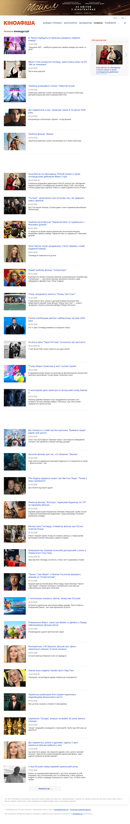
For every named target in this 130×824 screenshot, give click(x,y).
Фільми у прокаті (52, 23)
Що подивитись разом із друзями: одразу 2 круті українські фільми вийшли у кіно (53, 743)
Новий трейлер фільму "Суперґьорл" (47, 270)
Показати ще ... (45, 789)
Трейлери (110, 23)
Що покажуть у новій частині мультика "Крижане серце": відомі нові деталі (57, 431)
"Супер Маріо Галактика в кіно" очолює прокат (52, 366)
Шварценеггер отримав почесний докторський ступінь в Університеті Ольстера (57, 551)
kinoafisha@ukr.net (61, 810)
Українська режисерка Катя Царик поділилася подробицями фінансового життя (52, 695)
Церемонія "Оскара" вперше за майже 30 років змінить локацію (56, 719)
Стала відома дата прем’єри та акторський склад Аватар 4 (57, 391)
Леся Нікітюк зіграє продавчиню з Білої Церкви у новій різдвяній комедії (56, 247)
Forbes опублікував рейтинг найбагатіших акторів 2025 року (56, 319)
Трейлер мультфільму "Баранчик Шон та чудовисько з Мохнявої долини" (56, 223)
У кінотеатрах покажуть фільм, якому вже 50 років (54, 598)
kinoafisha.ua (78, 814)
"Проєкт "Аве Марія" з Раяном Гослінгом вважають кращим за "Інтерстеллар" (54, 575)
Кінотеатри (70, 23)
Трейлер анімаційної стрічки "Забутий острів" (51, 86)
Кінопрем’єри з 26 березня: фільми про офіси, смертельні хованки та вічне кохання (52, 647)
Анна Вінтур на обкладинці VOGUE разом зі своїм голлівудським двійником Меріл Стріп (54, 175)
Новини (98, 23)
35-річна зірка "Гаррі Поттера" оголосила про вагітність (56, 342)
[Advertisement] (46, 162)
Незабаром (85, 23)
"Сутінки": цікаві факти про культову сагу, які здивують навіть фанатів (56, 199)
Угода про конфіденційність (80, 810)
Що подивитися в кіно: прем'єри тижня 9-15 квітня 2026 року (57, 111)
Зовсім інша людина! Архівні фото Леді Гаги (51, 670)
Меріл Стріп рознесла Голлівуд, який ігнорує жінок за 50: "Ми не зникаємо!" (57, 63)
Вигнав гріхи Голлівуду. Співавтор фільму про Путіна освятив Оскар (55, 527)
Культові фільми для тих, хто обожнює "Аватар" (53, 454)
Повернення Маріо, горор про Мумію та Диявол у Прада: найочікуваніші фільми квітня (57, 623)
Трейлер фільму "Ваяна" (41, 134)
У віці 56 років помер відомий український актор (53, 766)
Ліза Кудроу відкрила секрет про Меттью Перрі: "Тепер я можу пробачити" (57, 479)
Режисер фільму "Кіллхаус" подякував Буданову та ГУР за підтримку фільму (57, 503)
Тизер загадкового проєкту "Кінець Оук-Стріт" (51, 294)
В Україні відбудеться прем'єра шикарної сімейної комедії (54, 39)
